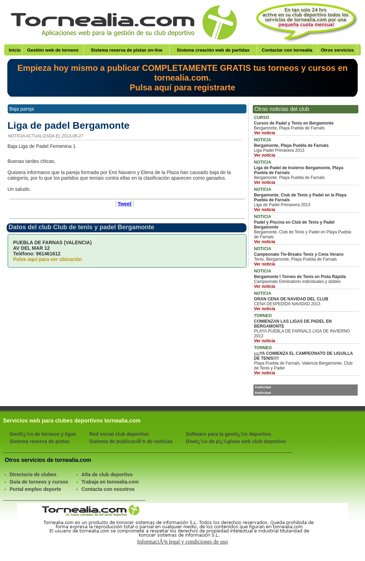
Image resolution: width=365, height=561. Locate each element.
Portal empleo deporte (35, 489)
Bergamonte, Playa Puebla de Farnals (305, 125)
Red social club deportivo (119, 434)
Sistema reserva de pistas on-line (126, 50)
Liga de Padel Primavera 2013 (305, 199)
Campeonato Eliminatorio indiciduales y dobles (305, 279)
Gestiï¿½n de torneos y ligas (43, 434)
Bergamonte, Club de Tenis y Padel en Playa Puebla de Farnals (305, 229)
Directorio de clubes (33, 474)
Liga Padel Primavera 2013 (305, 147)
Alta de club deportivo (107, 474)
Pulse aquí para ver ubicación (47, 259)
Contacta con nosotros (108, 489)
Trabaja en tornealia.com (110, 482)
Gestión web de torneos (52, 50)
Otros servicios (337, 50)
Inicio (15, 50)
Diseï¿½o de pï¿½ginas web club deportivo (236, 441)
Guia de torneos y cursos (39, 482)
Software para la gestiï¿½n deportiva (228, 434)
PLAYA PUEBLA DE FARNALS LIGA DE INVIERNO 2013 (305, 328)
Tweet (124, 204)
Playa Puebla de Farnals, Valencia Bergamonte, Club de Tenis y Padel (305, 360)
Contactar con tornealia (287, 50)
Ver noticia (264, 132)
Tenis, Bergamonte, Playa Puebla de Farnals (305, 256)
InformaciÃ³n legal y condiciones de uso (182, 542)
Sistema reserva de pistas (40, 441)
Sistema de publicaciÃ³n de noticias (131, 441)
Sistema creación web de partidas (213, 50)
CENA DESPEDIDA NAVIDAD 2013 (305, 301)
